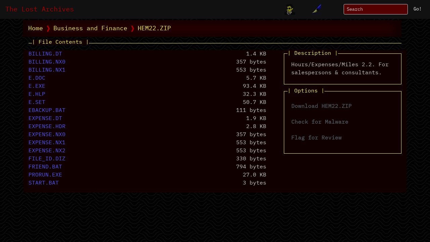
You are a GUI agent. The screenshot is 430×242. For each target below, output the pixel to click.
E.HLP (37, 94)
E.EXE (37, 86)
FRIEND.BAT (45, 167)
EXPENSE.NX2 (47, 151)
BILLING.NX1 (47, 70)
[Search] (376, 9)
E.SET (37, 102)
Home (35, 29)
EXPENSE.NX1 (47, 143)
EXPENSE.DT (45, 118)
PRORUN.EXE (45, 175)
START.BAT (44, 183)
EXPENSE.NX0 (47, 134)
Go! (418, 9)
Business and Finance (90, 29)
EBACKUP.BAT (47, 110)
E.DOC (37, 78)
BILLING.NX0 (47, 62)
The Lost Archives (39, 9)
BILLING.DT (45, 54)
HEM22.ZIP (154, 29)
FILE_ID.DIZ (47, 159)
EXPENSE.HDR (47, 126)
